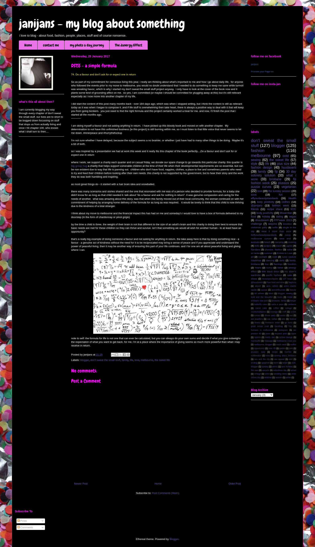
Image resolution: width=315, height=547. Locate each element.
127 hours (287, 279)
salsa (289, 249)
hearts (258, 267)
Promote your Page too (262, 71)
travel (279, 245)
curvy (287, 235)
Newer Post (81, 483)
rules (268, 355)
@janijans (256, 205)
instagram (283, 330)
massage (268, 341)
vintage (257, 374)
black (271, 293)
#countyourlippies (270, 279)
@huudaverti (257, 282)
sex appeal (279, 359)
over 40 (271, 348)
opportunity (259, 348)
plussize (283, 183)
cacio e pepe (277, 304)
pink (291, 348)
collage (288, 308)
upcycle (265, 370)
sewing (256, 160)
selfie (275, 227)
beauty (293, 290)
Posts (22, 520)
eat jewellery (257, 319)
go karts (288, 323)
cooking (292, 242)
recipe (275, 352)
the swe (254, 370)
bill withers (259, 293)
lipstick (258, 337)
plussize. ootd (258, 352)
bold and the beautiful (262, 297)
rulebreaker (256, 355)
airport (258, 286)
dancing (270, 260)
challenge (256, 223)
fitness (258, 323)
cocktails (262, 256)
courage (274, 312)
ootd (285, 156)
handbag (279, 326)
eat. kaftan (272, 319)
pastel (282, 348)
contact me (51, 45)
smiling (254, 363)
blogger (84, 360)
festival (293, 319)
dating (279, 216)
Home (28, 45)
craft (284, 312)
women (278, 377)
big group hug (79, 165)
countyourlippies (258, 312)
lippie (293, 334)
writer (288, 377)
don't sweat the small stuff (105, 360)
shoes (254, 278)
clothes (286, 201)
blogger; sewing (285, 293)
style (254, 163)
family (125, 360)
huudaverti (288, 167)
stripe (284, 363)
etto (283, 319)
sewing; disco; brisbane (285, 355)
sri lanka (255, 253)
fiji (276, 171)
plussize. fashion (273, 249)
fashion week (280, 205)
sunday (265, 367)
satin (289, 275)
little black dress (270, 271)
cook (274, 256)
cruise (293, 312)
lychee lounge (285, 337)
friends (255, 209)
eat (291, 315)
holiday (266, 216)
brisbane (275, 179)
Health (292, 198)
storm (276, 363)
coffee (276, 308)
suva (253, 194)
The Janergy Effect (128, 45)
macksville (256, 341)
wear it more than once (276, 231)
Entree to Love (284, 253)
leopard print (281, 334)
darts (281, 260)
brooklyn (287, 223)
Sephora (292, 282)
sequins (272, 223)
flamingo (278, 264)
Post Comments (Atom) (165, 493)
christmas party (259, 227)
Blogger (174, 539)
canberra (292, 304)
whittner (268, 377)
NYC (293, 209)
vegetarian (288, 186)
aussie (264, 290)
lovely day (270, 337)
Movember (286, 212)
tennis (275, 367)
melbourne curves (261, 238)
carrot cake (261, 308)
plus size (283, 163)
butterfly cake (260, 304)
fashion (257, 150)
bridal (289, 297)
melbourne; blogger (263, 344)
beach (267, 242)
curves (257, 315)
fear (267, 264)
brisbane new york (259, 301)
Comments (25, 527)
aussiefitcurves (278, 290)
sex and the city (262, 359)
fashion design (261, 167)
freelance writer (272, 323)
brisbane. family (279, 301)
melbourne (147, 360)
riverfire (287, 352)
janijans (254, 64)
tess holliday (287, 367)
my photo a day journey (87, 45)
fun (280, 194)
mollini (293, 344)
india (257, 245)
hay (290, 326)
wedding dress (280, 374)
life (131, 360)
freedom (291, 264)
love (137, 360)
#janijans (255, 249)
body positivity (265, 201)
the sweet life (162, 360)
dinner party (270, 315)
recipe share (274, 209)
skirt (291, 359)
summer (268, 253)
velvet (293, 370)
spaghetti (265, 363)
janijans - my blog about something (102, 23)
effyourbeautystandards (264, 198)
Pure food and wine (276, 282)
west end (285, 238)
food (253, 216)
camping (279, 242)
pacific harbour (274, 275)
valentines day (280, 370)
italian (280, 267)
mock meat (281, 344)
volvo (267, 374)
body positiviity (264, 212)
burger (293, 301)
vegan (292, 216)
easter (283, 315)
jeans (268, 334)
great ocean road (260, 326)
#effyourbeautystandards (264, 235)
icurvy (269, 267)
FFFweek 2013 (283, 220)
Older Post (235, 483)
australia (255, 242)
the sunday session (279, 191)
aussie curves (261, 186)
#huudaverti (262, 220)
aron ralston (272, 286)
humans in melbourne (262, 330)
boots (279, 297)
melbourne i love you (286, 341)
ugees (289, 245)
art (252, 256)
